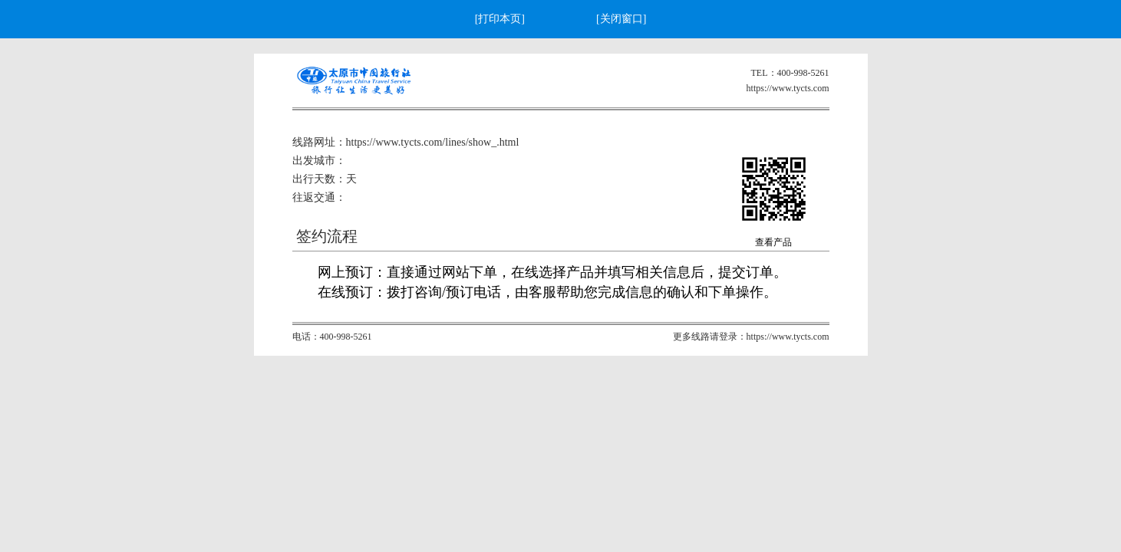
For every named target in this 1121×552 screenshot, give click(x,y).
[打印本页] (500, 19)
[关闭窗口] (621, 19)
